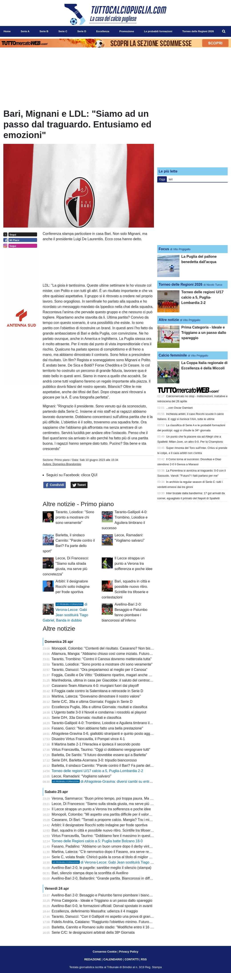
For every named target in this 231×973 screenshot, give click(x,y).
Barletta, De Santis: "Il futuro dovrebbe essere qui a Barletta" (99, 755)
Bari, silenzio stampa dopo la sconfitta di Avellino (90, 873)
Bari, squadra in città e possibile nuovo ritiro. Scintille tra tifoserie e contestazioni (115, 830)
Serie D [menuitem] (81, 31)
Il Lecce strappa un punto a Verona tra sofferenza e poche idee (134, 563)
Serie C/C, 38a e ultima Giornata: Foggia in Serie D (92, 701)
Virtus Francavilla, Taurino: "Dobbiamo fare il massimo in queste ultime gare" (112, 836)
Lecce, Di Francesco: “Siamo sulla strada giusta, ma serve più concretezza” (111, 804)
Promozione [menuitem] (126, 31)
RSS (144, 959)
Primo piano (62, 460)
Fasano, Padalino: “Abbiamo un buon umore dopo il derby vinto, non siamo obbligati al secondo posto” (132, 846)
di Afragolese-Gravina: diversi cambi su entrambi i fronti (110, 781)
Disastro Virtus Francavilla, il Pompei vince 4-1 (88, 739)
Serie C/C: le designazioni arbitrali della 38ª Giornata (93, 932)
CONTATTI (132, 959)
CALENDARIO (112, 959)
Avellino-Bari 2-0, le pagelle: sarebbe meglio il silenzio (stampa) (101, 868)
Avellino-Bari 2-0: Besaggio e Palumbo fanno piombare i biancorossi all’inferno (113, 895)
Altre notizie (169, 320)
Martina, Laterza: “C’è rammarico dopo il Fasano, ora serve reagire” (105, 852)
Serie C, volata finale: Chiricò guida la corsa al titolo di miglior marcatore (108, 857)
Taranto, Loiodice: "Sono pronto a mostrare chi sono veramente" (75, 517)
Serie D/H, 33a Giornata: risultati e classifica (86, 717)
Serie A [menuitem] (25, 31)
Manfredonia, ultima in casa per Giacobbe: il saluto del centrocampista (107, 680)
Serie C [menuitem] (62, 31)
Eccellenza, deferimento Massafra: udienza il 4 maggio (95, 911)
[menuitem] (223, 31)
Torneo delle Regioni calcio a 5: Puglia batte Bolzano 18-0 (97, 841)
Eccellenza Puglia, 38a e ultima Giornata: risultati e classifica (99, 707)
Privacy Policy (128, 951)
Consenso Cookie (105, 951)
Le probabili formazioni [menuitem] (158, 31)
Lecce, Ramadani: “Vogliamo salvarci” (82, 776)
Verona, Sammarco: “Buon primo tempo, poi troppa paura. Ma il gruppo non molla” (116, 798)
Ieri (171, 179)
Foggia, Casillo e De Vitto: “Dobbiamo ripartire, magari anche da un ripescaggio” (115, 675)
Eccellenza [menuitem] (102, 31)
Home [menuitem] (7, 31)
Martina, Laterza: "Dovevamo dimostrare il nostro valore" (96, 696)
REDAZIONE (92, 959)
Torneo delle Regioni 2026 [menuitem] (198, 31)
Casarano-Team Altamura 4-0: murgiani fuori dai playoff (95, 686)
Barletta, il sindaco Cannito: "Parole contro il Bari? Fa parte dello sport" (107, 765)
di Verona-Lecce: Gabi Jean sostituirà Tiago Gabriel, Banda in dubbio (121, 862)
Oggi (162, 179)
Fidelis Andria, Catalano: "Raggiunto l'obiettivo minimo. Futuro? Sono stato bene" (115, 922)
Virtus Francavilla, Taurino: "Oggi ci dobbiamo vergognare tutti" (101, 749)
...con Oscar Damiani (179, 407)
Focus (164, 249)
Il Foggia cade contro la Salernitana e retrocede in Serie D (97, 691)
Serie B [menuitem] (44, 31)
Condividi (54, 485)
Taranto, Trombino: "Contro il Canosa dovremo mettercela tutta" (101, 659)
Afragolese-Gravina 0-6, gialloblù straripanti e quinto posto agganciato (106, 733)
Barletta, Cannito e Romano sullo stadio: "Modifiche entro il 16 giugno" (107, 927)
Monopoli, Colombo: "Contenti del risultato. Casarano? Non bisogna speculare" (114, 648)
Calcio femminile (173, 355)
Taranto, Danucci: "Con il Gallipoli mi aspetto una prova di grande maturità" (110, 916)
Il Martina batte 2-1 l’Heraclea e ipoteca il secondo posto (96, 744)
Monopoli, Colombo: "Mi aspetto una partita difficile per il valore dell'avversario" (114, 814)
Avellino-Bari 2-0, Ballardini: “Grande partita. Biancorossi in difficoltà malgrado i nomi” (118, 878)
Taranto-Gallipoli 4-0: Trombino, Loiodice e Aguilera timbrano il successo (108, 723)
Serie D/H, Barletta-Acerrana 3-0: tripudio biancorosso (94, 760)
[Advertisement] (192, 136)
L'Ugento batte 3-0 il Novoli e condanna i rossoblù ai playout (99, 712)
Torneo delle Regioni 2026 (180, 284)
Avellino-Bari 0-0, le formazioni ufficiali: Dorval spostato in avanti (102, 906)
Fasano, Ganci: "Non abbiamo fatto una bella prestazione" (97, 728)
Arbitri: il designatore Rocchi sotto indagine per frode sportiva (73, 586)
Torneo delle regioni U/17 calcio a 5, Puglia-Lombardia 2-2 (97, 771)
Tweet (79, 485)
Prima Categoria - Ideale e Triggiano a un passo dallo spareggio (102, 900)
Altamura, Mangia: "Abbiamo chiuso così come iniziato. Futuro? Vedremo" (110, 654)
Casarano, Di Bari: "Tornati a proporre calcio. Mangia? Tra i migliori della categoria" (117, 820)
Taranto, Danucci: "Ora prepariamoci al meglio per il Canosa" (99, 670)
